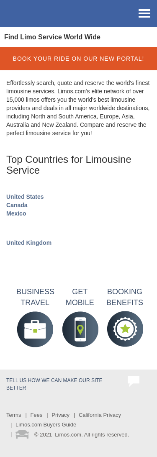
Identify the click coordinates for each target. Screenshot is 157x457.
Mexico (16, 213)
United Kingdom (28, 242)
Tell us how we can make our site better (54, 383)
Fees (36, 415)
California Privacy (100, 415)
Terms (13, 415)
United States (25, 196)
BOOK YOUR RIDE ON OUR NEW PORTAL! (78, 58)
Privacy (60, 415)
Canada (17, 205)
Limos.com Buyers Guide (45, 424)
